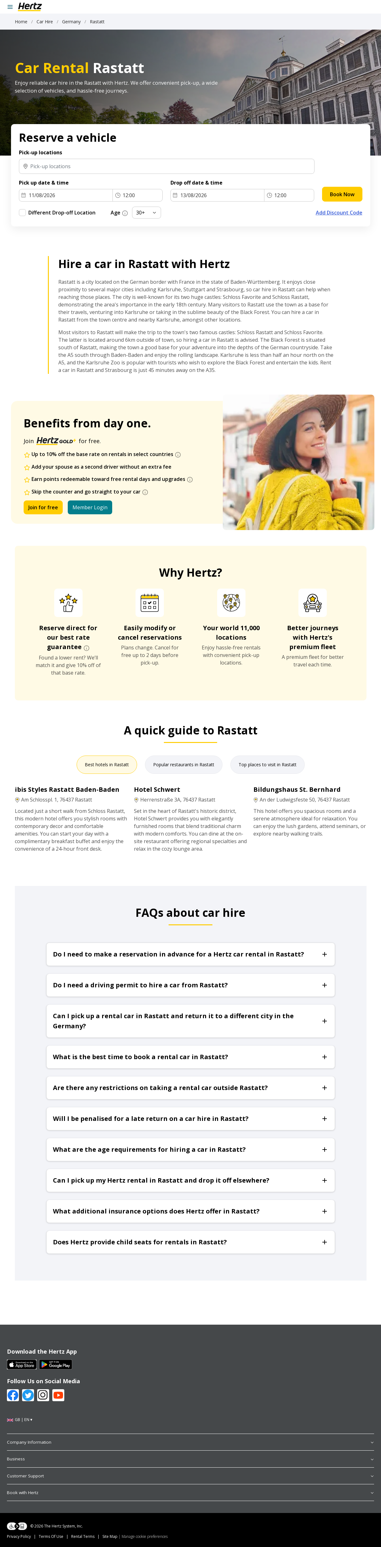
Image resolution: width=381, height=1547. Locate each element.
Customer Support (190, 1476)
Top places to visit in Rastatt (268, 765)
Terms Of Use (51, 1536)
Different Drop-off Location (61, 212)
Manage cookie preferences (145, 1536)
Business (190, 1459)
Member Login (89, 507)
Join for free (43, 507)
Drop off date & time (196, 182)
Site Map (110, 1536)
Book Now (342, 194)
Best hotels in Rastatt (107, 765)
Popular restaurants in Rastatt (183, 765)
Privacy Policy (19, 1536)
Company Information (190, 1442)
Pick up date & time (44, 182)
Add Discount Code (339, 212)
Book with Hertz (190, 1492)
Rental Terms (83, 1536)
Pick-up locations (40, 152)
